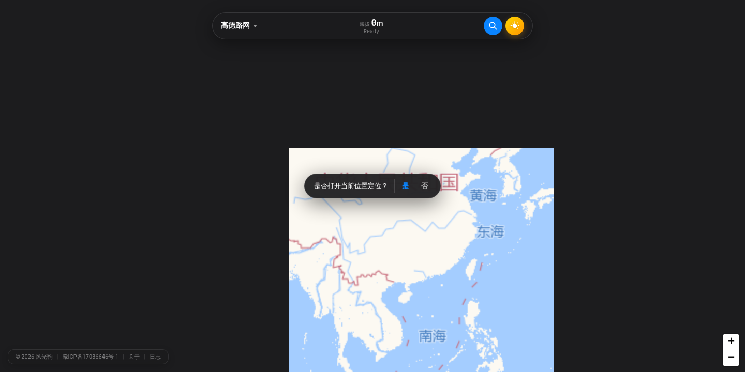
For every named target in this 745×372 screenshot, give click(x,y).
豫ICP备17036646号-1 (91, 356)
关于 (134, 356)
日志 (155, 356)
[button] (731, 342)
